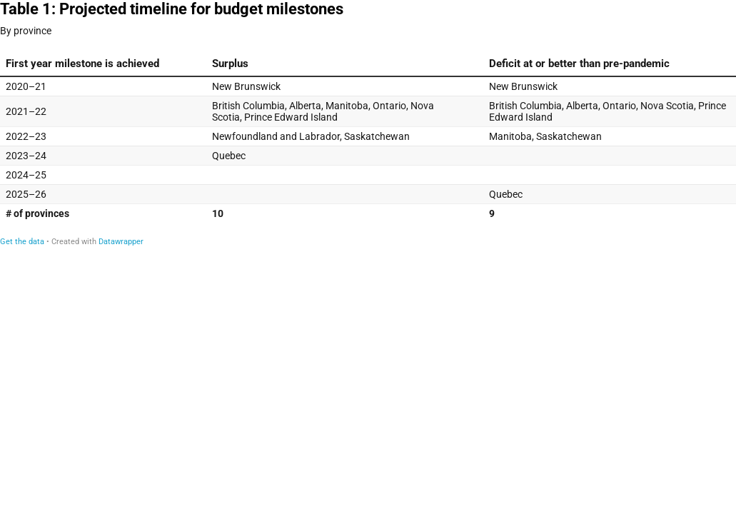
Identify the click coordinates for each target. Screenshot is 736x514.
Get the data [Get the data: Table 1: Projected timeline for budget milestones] (22, 241)
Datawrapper (121, 241)
